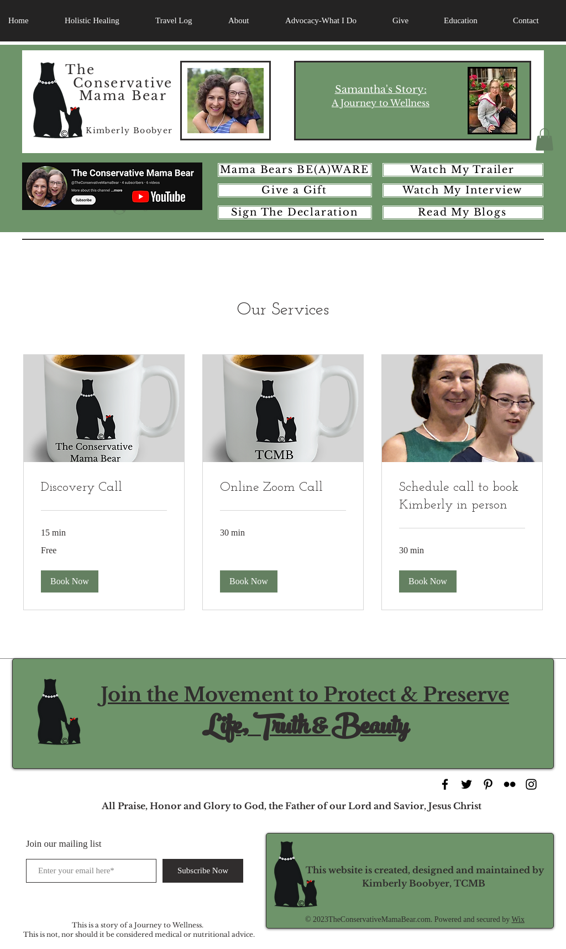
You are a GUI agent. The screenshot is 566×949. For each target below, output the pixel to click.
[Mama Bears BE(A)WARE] (295, 169)
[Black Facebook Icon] (445, 784)
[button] (544, 139)
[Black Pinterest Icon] (488, 784)
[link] (104, 488)
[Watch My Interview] (463, 190)
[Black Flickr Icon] (509, 784)
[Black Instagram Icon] (531, 784)
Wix (518, 919)
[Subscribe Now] (203, 871)
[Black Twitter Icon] (466, 784)
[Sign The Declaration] (295, 212)
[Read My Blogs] (463, 212)
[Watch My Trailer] (463, 169)
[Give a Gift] (295, 190)
